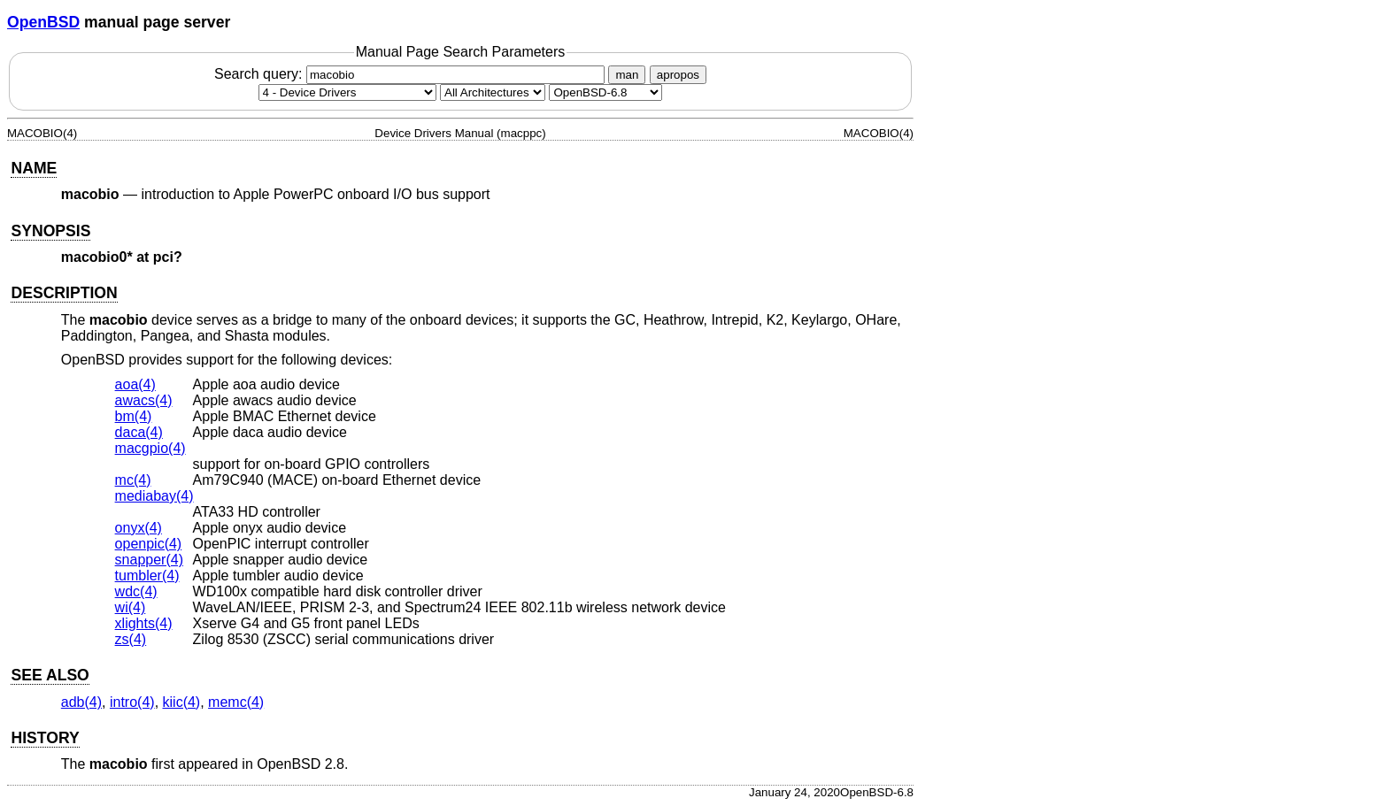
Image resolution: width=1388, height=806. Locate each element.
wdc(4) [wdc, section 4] (136, 591)
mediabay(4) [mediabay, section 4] (154, 495)
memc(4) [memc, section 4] (236, 702)
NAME (34, 168)
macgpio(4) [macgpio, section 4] (150, 448)
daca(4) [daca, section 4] (139, 432)
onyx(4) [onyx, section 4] (138, 527)
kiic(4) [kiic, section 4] (182, 702)
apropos (678, 74)
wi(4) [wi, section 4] (130, 607)
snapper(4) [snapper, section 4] (149, 559)
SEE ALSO (50, 675)
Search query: (411, 73)
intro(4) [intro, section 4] (132, 702)
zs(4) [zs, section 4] (131, 639)
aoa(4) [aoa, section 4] (135, 384)
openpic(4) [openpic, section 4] (148, 543)
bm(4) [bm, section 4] (133, 416)
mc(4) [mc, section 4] (133, 479)
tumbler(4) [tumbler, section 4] (147, 575)
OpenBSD (43, 22)
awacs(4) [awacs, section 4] (144, 400)
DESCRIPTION (64, 293)
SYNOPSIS (50, 231)
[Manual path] (605, 92)
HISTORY (45, 738)
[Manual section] (347, 92)
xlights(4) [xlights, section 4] (144, 623)
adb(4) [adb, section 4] (81, 702)
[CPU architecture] (492, 92)
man (626, 74)
